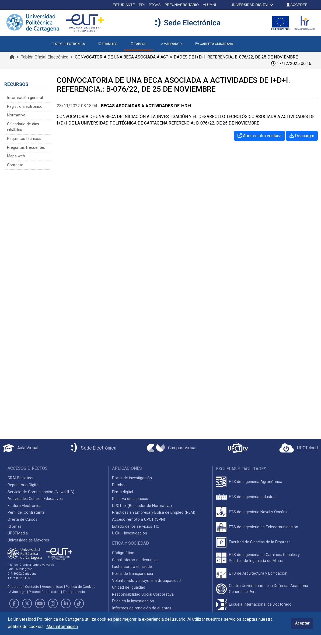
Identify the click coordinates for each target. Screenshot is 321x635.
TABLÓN (138, 44)
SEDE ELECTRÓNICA (68, 44)
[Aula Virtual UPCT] (20, 448)
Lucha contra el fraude (132, 566)
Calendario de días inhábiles (23, 127)
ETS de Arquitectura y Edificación (258, 573)
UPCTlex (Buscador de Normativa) (142, 505)
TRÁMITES (108, 44)
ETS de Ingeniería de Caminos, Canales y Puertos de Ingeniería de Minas (264, 558)
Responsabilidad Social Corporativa (143, 594)
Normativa (16, 115)
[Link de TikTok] (78, 603)
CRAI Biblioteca (21, 478)
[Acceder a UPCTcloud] (298, 448)
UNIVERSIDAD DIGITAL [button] (251, 5)
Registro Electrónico (25, 106)
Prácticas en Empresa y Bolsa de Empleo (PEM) (153, 512)
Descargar (301, 135)
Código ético (123, 553)
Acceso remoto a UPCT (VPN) (138, 519)
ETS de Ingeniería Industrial (252, 497)
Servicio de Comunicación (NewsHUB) (41, 492)
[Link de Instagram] (53, 603)
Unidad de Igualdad (128, 587)
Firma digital (122, 492)
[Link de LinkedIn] (66, 603)
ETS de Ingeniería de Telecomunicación (263, 527)
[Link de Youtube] (39, 603)
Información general (25, 97)
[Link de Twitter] (26, 603)
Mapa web (16, 156)
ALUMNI (209, 5)
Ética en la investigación (133, 601)
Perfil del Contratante (26, 512)
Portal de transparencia (132, 573)
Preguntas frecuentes (26, 147)
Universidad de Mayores (28, 540)
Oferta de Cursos (22, 519)
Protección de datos (44, 592)
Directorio (15, 587)
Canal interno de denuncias (135, 560)
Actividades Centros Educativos (35, 498)
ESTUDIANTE (124, 5)
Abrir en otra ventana (259, 135)
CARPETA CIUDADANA (214, 44)
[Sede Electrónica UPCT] (92, 448)
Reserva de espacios (130, 498)
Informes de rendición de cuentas (141, 608)
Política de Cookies (80, 587)
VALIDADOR (171, 44)
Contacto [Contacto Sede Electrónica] (15, 165)
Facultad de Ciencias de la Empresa (260, 542)
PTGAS (154, 5)
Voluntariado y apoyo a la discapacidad (146, 580)
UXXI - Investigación (129, 533)
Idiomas (15, 526)
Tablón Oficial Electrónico (44, 57)
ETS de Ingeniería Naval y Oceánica (260, 512)
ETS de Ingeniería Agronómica (255, 481)
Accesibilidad (52, 587)
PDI (142, 5)
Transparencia (74, 592)
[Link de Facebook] (14, 603)
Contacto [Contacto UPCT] (32, 587)
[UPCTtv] (238, 448)
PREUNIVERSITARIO (182, 5)
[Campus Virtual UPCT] (171, 448)
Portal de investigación (132, 478)
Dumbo (118, 485)
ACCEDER (297, 5)
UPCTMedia (18, 533)
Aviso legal (17, 592)
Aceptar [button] (302, 623)
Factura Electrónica (24, 505)
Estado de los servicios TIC (135, 526)
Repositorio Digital (23, 485)
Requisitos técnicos (24, 138)
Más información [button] (62, 626)
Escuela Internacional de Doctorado (260, 604)
